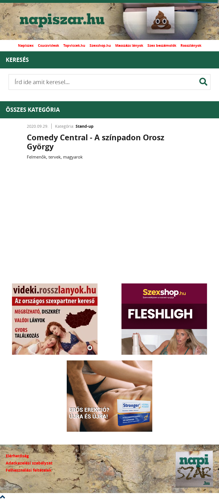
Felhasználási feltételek (29, 470)
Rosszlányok (191, 45)
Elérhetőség (17, 456)
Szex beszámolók (161, 45)
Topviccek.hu (74, 45)
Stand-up (85, 126)
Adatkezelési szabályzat (29, 463)
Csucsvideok (48, 45)
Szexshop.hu (100, 45)
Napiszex (26, 45)
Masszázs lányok (129, 45)
